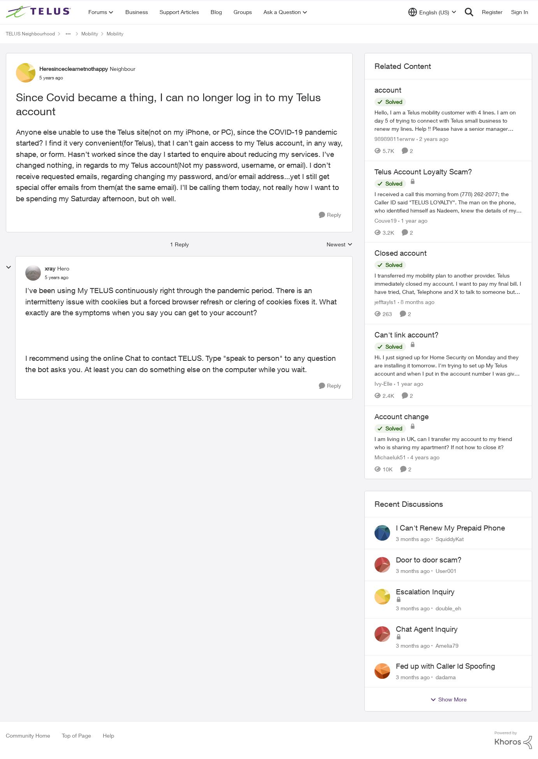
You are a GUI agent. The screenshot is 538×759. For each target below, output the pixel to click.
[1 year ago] (412, 220)
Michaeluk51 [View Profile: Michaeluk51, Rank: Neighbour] (390, 456)
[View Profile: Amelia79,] (382, 634)
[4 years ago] (424, 457)
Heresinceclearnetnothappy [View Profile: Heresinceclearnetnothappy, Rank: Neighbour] (73, 68)
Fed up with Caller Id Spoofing (445, 666)
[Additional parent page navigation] (68, 33)
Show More (448, 699)
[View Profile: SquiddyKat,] (382, 533)
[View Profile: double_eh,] (382, 596)
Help (108, 735)
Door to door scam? (429, 559)
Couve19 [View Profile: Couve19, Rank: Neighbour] (385, 220)
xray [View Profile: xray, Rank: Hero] (50, 268)
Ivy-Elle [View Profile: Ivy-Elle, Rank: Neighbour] (383, 383)
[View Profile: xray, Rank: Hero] (33, 273)
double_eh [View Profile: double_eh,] (448, 608)
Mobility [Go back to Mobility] (89, 34)
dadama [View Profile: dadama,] (446, 677)
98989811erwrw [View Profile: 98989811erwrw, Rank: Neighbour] (394, 138)
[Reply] (330, 215)
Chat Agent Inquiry (427, 629)
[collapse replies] (8, 267)
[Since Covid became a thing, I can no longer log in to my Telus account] (57, 277)
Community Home (28, 735)
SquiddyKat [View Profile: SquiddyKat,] (450, 539)
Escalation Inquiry (425, 591)
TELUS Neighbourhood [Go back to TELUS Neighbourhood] (30, 34)
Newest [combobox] (340, 244)
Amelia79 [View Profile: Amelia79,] (447, 645)
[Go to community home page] (39, 12)
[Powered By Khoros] (513, 740)
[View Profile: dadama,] (382, 671)
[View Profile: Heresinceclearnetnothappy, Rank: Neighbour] (25, 73)
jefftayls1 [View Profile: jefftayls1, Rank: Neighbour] (385, 302)
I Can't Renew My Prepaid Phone (450, 528)
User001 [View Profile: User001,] (446, 570)
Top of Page (76, 735)
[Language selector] (432, 12)
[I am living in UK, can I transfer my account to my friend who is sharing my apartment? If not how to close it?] (448, 442)
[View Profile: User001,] (382, 565)
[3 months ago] (413, 539)
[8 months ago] (416, 302)
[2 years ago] (432, 139)
